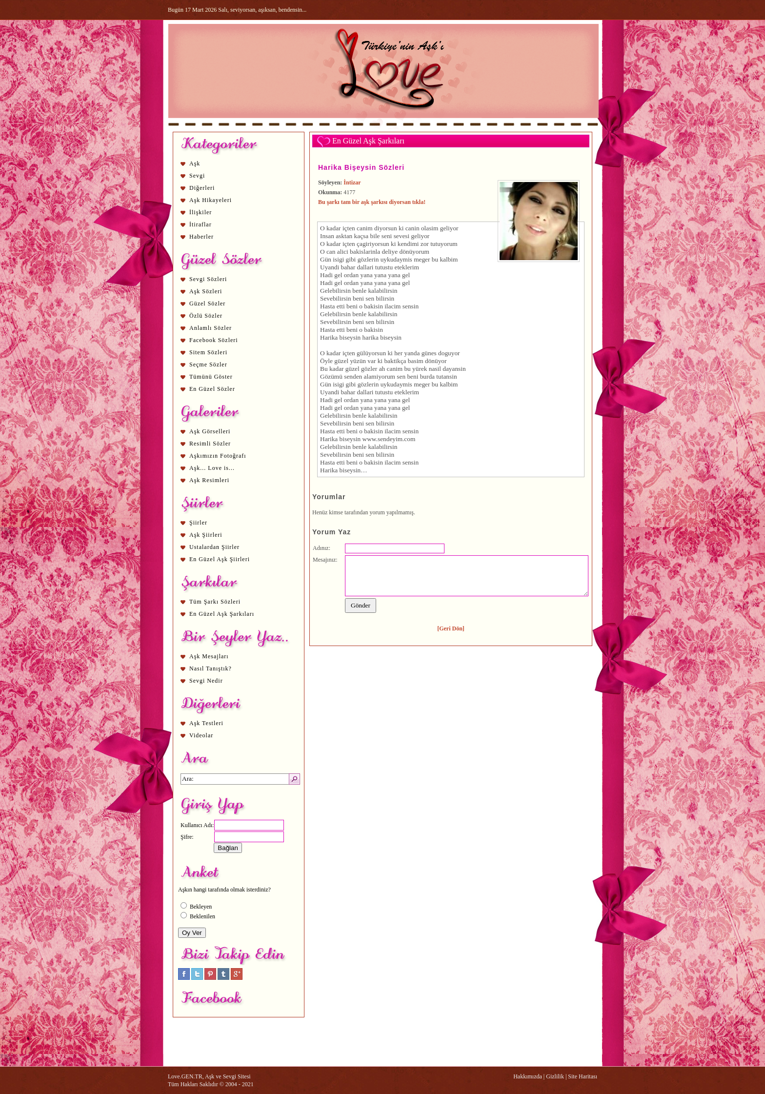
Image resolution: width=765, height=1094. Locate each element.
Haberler (201, 236)
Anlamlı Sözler (210, 327)
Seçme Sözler (208, 364)
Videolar (201, 735)
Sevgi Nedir (206, 680)
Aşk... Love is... (212, 468)
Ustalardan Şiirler (214, 547)
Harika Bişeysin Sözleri (361, 167)
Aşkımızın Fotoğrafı (217, 455)
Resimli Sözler (210, 443)
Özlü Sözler (205, 315)
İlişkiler (200, 212)
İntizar (352, 182)
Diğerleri (202, 187)
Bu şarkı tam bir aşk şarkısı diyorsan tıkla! (371, 202)
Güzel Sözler (207, 303)
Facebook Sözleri (213, 340)
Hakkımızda (527, 1076)
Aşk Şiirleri (205, 534)
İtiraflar (200, 224)
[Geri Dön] (450, 628)
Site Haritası (582, 1076)
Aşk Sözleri (205, 291)
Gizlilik (555, 1076)
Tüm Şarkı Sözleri (215, 601)
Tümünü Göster (211, 376)
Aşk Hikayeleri (210, 200)
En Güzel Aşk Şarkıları (221, 613)
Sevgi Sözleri (208, 279)
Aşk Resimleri (209, 480)
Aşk (194, 163)
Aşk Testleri (206, 723)
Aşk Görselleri (209, 431)
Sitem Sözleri (208, 352)
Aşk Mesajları (209, 656)
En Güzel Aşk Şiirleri (219, 559)
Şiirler (198, 522)
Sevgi (197, 175)
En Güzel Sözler (212, 388)
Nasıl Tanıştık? (210, 668)
